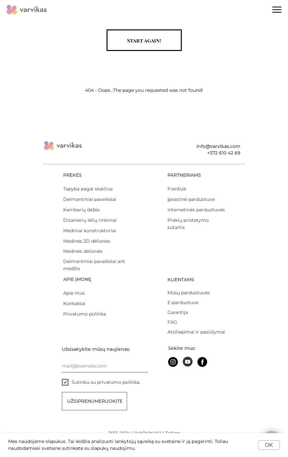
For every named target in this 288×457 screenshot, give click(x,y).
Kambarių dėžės (81, 210)
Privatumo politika (84, 314)
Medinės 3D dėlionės (86, 241)
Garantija (177, 312)
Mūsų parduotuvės (188, 293)
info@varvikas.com (218, 146)
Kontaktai (74, 303)
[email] (105, 365)
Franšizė (176, 189)
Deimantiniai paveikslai (89, 199)
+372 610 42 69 (223, 153)
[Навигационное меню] (276, 10)
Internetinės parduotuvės (196, 210)
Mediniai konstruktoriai (89, 231)
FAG (172, 322)
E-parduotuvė (182, 302)
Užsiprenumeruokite (94, 401)
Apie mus (74, 293)
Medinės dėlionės (82, 251)
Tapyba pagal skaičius (88, 189)
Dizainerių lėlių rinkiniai (90, 220)
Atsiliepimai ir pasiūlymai (196, 332)
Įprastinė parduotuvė (191, 199)
